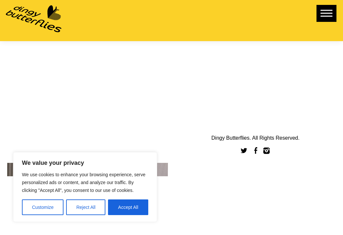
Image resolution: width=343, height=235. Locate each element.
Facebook (255, 150)
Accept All (128, 207)
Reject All (85, 207)
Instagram (266, 150)
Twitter (244, 150)
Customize (43, 207)
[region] (85, 187)
